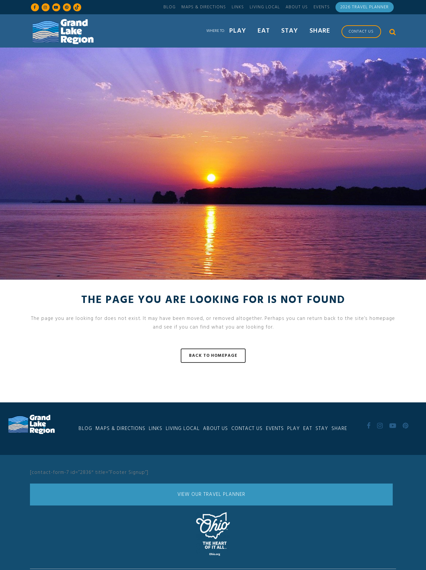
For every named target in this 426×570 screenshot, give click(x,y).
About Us (297, 7)
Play (293, 429)
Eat (307, 429)
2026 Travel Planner (364, 7)
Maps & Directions (203, 7)
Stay (322, 429)
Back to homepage (213, 355)
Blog (169, 7)
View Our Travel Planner (211, 495)
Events (322, 7)
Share (339, 429)
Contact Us (247, 429)
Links (238, 7)
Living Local (265, 7)
